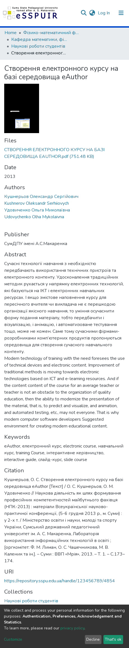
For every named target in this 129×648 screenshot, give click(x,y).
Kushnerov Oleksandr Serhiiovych (36, 203)
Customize (13, 639)
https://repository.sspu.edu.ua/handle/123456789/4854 (59, 581)
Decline (93, 639)
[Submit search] (83, 13)
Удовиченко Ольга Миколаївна (37, 210)
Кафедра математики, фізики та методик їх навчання (39, 39)
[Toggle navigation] (121, 13)
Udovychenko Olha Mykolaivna (34, 217)
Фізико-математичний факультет (51, 33)
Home (10, 33)
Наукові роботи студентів (38, 46)
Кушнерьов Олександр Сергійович (41, 196)
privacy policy (72, 628)
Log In (104, 13)
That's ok (113, 639)
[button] (92, 13)
